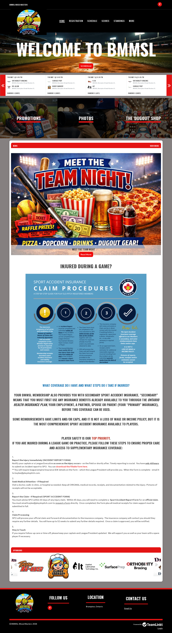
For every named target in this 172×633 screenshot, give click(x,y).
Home (62, 21)
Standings (119, 21)
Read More (86, 254)
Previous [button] (3, 85)
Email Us (128, 608)
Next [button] (169, 85)
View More (154, 145)
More (131, 21)
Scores (105, 21)
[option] (26, 85)
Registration (76, 21)
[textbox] (86, 321)
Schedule (92, 21)
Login (160, 628)
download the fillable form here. (72, 466)
